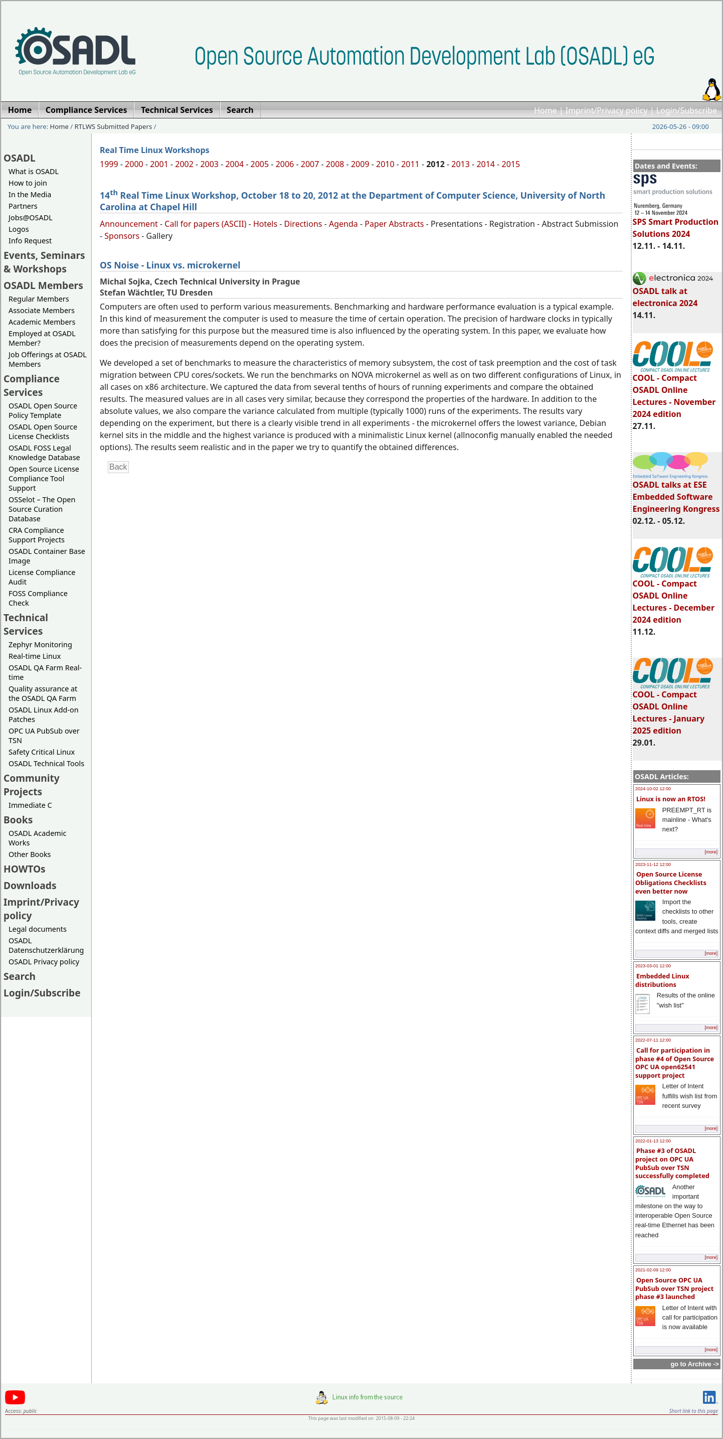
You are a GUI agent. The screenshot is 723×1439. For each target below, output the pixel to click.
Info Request (30, 240)
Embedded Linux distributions (662, 980)
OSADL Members (43, 285)
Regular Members (39, 299)
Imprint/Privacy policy (607, 110)
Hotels (265, 223)
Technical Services (26, 624)
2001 (159, 164)
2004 (234, 164)
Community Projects (32, 784)
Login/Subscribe (686, 110)
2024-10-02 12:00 (653, 788)
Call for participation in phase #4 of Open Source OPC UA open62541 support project (674, 1063)
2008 (335, 164)
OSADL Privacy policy (44, 961)
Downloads (30, 885)
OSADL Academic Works (37, 837)
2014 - (488, 164)
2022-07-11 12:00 (653, 1040)
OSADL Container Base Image (47, 555)
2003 (209, 164)
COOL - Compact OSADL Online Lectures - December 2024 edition (673, 597)
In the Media (30, 194)
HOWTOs (25, 869)
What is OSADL (34, 171)
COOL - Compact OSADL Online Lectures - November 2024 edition (674, 391)
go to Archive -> (694, 1364)
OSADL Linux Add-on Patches (44, 714)
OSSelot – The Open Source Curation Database (42, 509)
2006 (285, 164)
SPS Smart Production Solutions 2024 (676, 223)
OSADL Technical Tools (46, 763)
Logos (19, 229)
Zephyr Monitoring (40, 644)
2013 (460, 164)
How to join (28, 183)
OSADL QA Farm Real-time (45, 672)
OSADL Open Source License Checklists (43, 431)
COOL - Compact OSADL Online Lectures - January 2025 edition (673, 708)
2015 (511, 164)
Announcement (129, 223)
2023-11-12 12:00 (653, 864)
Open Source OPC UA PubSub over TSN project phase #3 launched (674, 1288)
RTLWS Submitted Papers (113, 126)
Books (18, 819)
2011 (410, 164)
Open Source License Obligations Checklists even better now (670, 882)
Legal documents (38, 929)
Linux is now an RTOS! (670, 798)
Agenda (343, 223)
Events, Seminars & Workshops (44, 261)
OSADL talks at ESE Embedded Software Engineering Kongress (676, 492)
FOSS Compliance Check (38, 598)
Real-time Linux (35, 656)
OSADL (20, 158)
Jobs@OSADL (31, 217)
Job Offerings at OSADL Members (48, 359)
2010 (385, 164)
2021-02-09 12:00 (653, 1269)
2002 (184, 164)
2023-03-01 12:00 (653, 965)
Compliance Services (32, 385)
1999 (109, 164)
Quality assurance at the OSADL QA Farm (43, 693)
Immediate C (30, 805)
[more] (710, 851)
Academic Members (42, 322)
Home (545, 110)
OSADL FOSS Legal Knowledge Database (44, 452)
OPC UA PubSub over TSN (44, 735)
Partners (23, 206)
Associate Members (42, 310)
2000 (134, 164)
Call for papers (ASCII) (205, 223)
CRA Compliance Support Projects (37, 534)
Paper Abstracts (394, 223)
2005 (260, 164)
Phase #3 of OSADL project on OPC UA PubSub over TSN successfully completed (672, 1163)
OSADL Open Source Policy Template (43, 410)
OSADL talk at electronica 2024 (673, 292)
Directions (303, 223)
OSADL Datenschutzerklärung (46, 945)
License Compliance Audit (42, 577)
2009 (360, 164)
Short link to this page (693, 1410)
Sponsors (121, 235)
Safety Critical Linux (42, 752)
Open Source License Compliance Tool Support (44, 478)
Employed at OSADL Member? (42, 338)
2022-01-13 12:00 (653, 1140)
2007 (310, 164)
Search (20, 976)
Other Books (30, 854)
